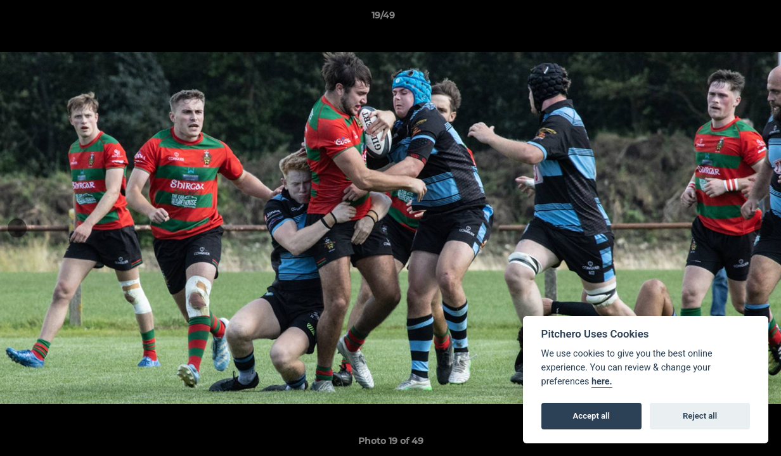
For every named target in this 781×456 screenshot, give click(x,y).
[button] (727, 18)
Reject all (700, 416)
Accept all (591, 416)
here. (601, 381)
